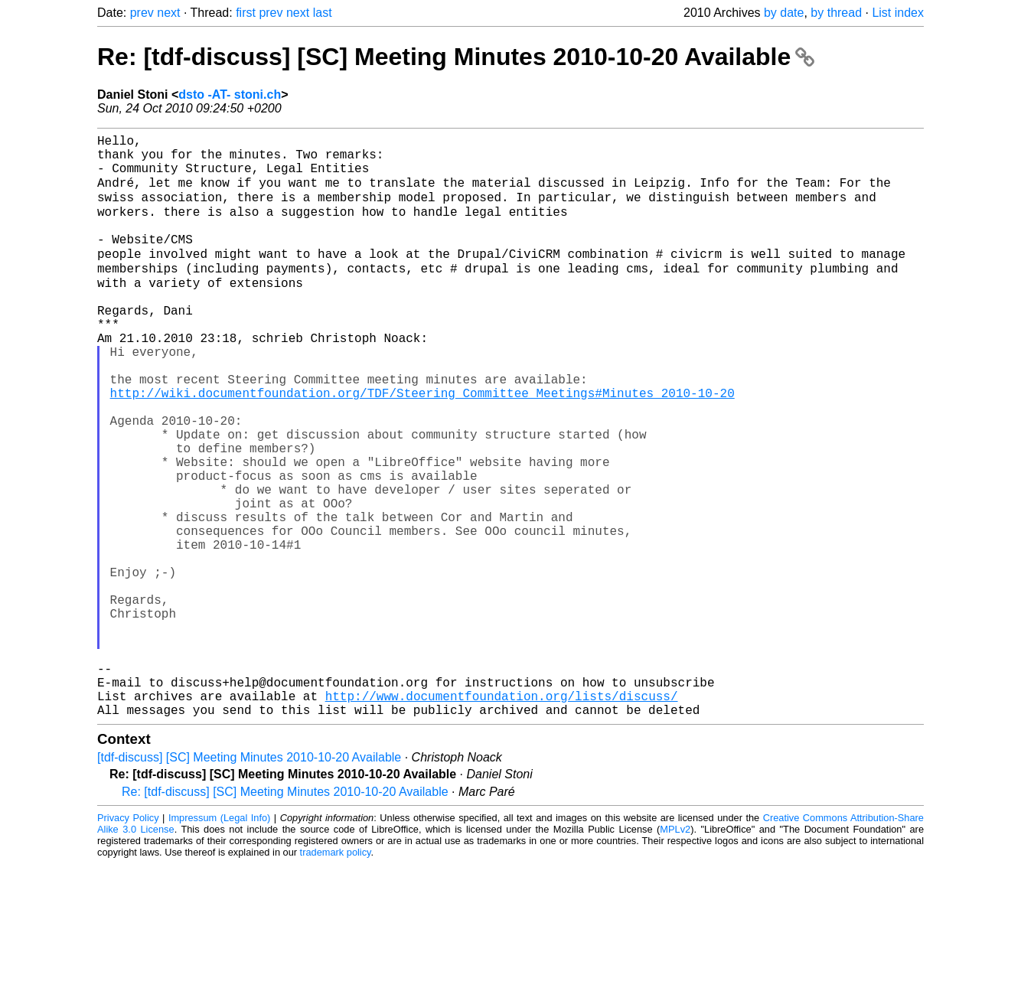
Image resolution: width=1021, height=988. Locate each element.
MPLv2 (675, 953)
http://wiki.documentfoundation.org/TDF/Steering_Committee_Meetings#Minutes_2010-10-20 (422, 446)
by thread (836, 12)
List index (898, 12)
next (168, 12)
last (322, 12)
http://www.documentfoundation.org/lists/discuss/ (501, 816)
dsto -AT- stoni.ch (229, 94)
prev (142, 12)
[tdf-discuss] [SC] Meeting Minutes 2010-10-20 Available (249, 881)
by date (784, 12)
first (246, 12)
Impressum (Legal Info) (219, 941)
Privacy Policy (128, 941)
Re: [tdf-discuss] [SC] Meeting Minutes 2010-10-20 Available (455, 56)
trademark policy (335, 976)
